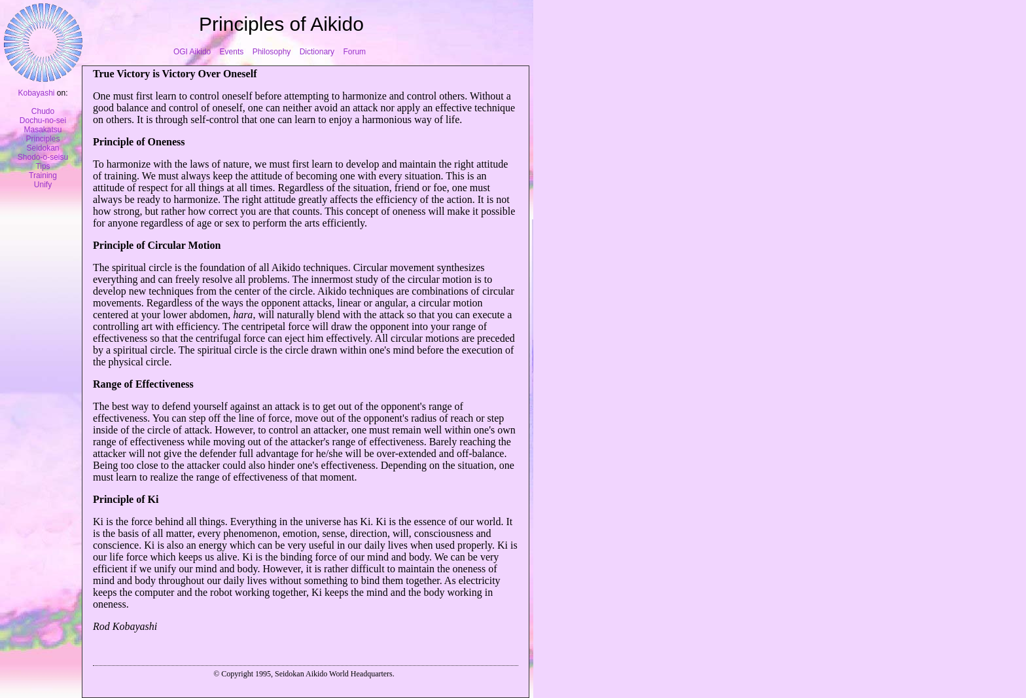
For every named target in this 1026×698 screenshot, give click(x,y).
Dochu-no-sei (43, 120)
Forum (354, 51)
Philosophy (272, 51)
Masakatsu (43, 129)
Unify (43, 184)
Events (232, 51)
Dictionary (317, 51)
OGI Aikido (192, 51)
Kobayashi (36, 93)
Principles (43, 138)
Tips (42, 166)
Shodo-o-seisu (43, 157)
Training (43, 175)
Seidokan (42, 148)
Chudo (42, 111)
